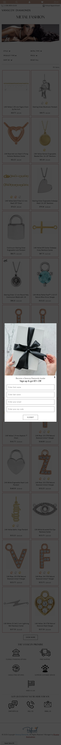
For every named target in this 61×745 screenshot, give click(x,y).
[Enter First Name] (30, 387)
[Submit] (30, 417)
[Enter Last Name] (30, 394)
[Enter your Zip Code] (30, 409)
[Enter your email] (30, 402)
